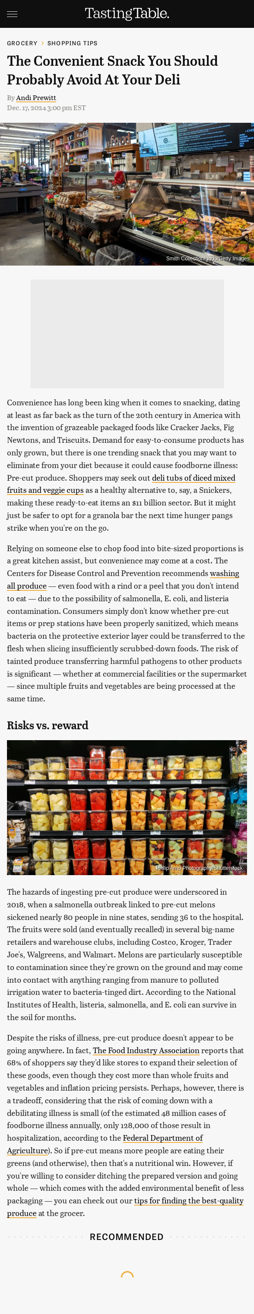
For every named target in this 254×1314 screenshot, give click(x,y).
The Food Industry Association (146, 1049)
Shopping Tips (72, 43)
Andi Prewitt (36, 97)
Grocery (22, 43)
